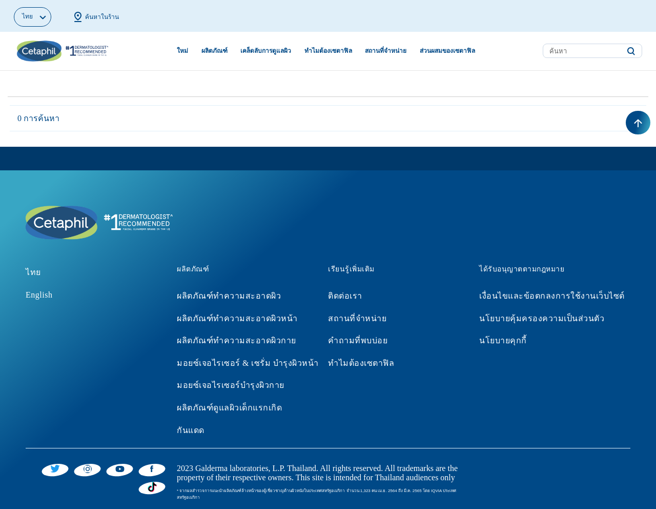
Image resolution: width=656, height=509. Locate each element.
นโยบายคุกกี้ (503, 340)
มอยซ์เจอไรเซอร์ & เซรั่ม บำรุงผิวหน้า (248, 363)
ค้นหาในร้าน (95, 17)
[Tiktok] (152, 487)
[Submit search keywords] (631, 51)
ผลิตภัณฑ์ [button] (214, 50)
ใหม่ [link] (182, 50)
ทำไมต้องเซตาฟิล (361, 363)
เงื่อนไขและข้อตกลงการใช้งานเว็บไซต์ (552, 295)
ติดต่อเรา (345, 295)
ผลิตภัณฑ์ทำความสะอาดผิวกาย (236, 340)
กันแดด (190, 430)
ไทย (33, 272)
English (39, 294)
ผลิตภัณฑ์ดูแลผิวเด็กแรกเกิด (229, 407)
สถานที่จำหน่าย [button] (385, 50)
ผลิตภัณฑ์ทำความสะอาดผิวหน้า (237, 318)
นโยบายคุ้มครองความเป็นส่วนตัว (541, 318)
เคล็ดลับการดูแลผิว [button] (265, 50)
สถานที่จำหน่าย (357, 318)
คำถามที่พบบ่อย (357, 340)
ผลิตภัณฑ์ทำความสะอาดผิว (229, 295)
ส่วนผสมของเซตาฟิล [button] (447, 50)
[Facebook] (152, 468)
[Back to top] (638, 122)
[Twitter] (55, 468)
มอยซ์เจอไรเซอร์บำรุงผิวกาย (230, 385)
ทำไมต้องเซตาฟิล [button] (328, 50)
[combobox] (592, 51)
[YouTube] (119, 468)
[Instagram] (87, 468)
